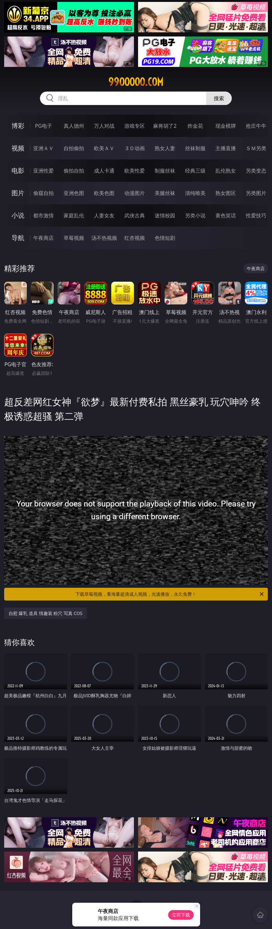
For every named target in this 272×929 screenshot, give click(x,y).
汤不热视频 (104, 237)
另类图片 (256, 193)
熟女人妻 (165, 148)
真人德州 (74, 125)
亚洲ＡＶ (43, 148)
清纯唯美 (195, 193)
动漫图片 (134, 193)
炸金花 (195, 125)
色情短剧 (165, 237)
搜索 (219, 98)
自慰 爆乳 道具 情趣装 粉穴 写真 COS (45, 613)
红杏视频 (134, 237)
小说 (18, 215)
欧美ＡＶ (104, 148)
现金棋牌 (225, 125)
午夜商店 (43, 237)
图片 (18, 193)
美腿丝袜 (165, 193)
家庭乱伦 (74, 215)
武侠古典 (134, 215)
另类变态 (256, 170)
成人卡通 (104, 170)
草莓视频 (74, 237)
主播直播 (225, 148)
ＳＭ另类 (256, 148)
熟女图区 (225, 193)
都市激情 (43, 215)
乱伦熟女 (225, 170)
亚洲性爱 (43, 170)
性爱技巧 (256, 215)
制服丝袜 (165, 170)
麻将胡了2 (164, 125)
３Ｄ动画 (134, 148)
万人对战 (104, 125)
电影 (18, 170)
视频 (18, 148)
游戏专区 (134, 125)
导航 (18, 237)
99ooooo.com (135, 82)
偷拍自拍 (74, 170)
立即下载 (181, 915)
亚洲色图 (74, 193)
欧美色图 (104, 193)
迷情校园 (165, 215)
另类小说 (195, 215)
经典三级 (195, 170)
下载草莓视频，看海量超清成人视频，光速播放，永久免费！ (170, 594)
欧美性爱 (134, 170)
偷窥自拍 (43, 193)
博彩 (18, 125)
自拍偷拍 (74, 148)
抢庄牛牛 (256, 125)
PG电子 (43, 125)
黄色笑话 (225, 215)
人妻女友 (104, 215)
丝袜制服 (195, 148)
